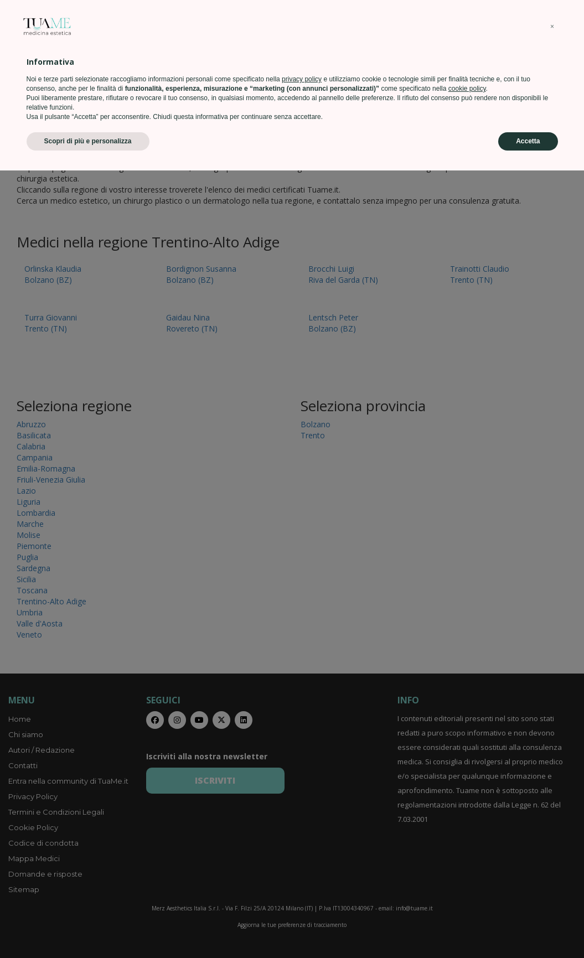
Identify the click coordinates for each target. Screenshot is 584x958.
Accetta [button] (528, 929)
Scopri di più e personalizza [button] (88, 929)
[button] (552, 814)
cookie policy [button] (467, 876)
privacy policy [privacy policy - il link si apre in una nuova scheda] (302, 867)
